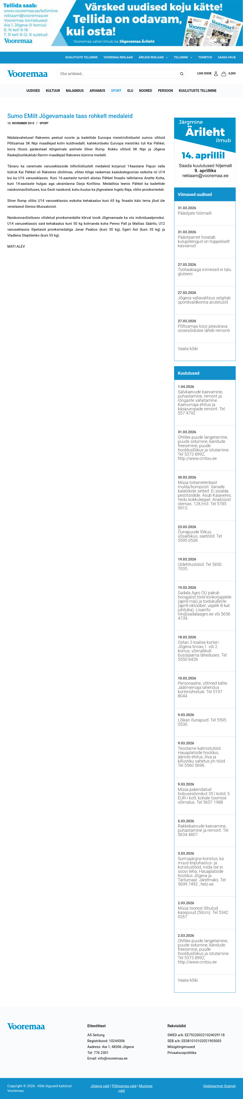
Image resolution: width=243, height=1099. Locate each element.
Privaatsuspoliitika (182, 1053)
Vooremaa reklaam (118, 57)
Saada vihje (227, 57)
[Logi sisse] (208, 73)
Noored (145, 91)
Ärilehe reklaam (154, 57)
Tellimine (184, 57)
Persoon (165, 91)
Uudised (33, 91)
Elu (130, 91)
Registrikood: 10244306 (106, 1041)
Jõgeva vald (100, 1086)
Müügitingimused (181, 1047)
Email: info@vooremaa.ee (107, 1058)
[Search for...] (116, 73)
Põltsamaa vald (124, 1086)
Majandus (75, 91)
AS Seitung (96, 1035)
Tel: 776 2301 (98, 1053)
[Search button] (182, 73)
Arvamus (97, 91)
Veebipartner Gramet (219, 1086)
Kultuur (53, 91)
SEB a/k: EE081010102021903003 (195, 1041)
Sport (116, 91)
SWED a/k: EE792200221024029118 (196, 1035)
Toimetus (205, 57)
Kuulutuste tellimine (82, 57)
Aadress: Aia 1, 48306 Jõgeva (110, 1047)
